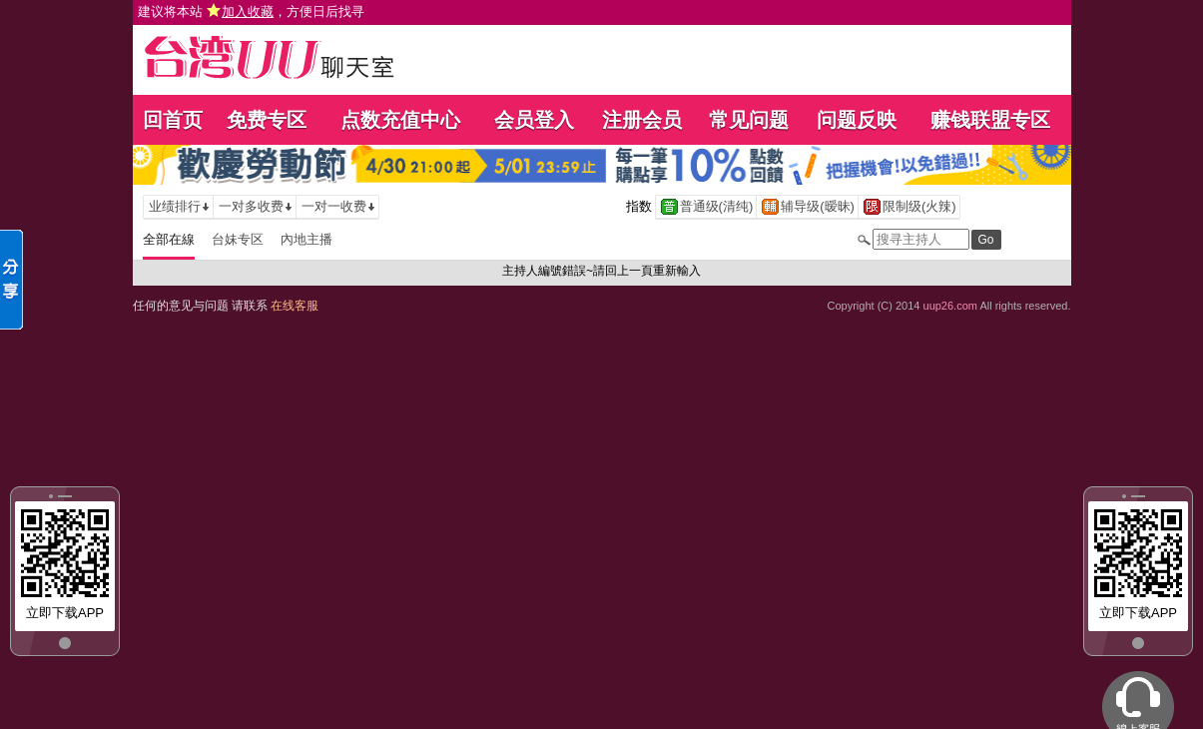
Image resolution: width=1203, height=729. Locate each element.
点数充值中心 (400, 120)
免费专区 (266, 120)
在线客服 (294, 306)
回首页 (173, 120)
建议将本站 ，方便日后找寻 (251, 11)
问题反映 (857, 120)
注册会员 (642, 120)
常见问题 (749, 120)
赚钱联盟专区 (990, 120)
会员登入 (534, 120)
